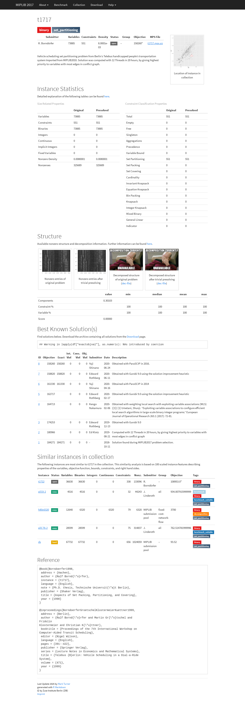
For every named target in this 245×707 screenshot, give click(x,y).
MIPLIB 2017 (25, 4)
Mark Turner (64, 683)
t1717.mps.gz (155, 43)
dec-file (126, 283)
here (106, 96)
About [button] (44, 5)
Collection (79, 5)
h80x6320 (43, 509)
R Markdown (59, 687)
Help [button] (112, 5)
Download (97, 5)
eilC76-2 (43, 528)
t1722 (41, 481)
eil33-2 (42, 491)
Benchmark (60, 5)
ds (39, 542)
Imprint (41, 694)
